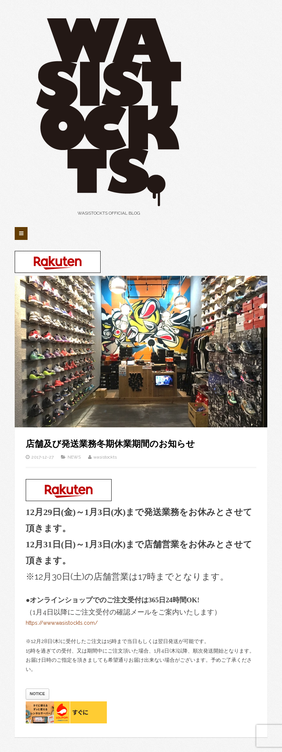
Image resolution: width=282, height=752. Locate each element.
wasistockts (105, 457)
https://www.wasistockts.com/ (62, 623)
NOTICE (37, 693)
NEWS (74, 457)
